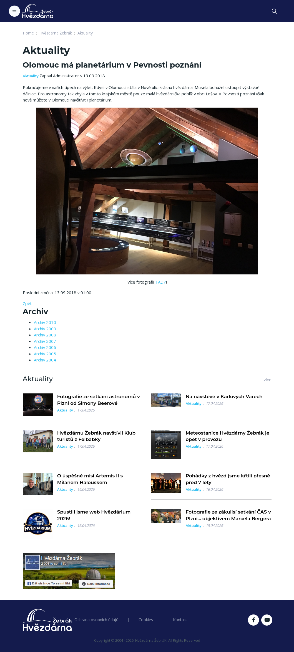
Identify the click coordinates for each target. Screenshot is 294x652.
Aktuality (85, 33)
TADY (160, 282)
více (267, 379)
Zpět (27, 303)
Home (28, 33)
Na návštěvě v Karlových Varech (224, 396)
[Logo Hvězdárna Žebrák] (37, 11)
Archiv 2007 (45, 341)
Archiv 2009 (45, 328)
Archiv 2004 (45, 360)
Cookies (146, 619)
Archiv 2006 (45, 347)
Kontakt (180, 619)
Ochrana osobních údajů (96, 619)
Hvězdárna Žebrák (55, 33)
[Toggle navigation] (14, 11)
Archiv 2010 (45, 322)
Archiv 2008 (45, 335)
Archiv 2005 (45, 353)
